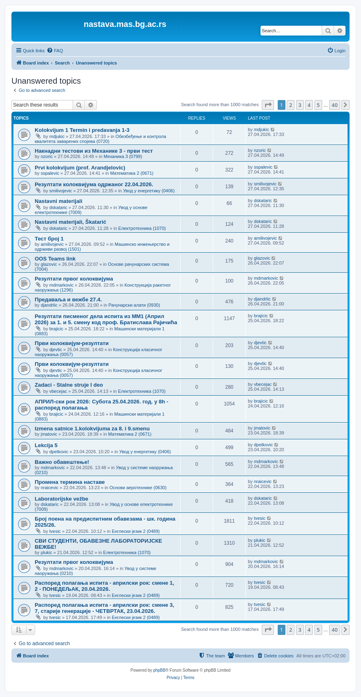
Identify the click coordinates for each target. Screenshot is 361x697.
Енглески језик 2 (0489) (136, 531)
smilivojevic (60, 190)
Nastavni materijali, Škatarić (70, 222)
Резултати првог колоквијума (74, 279)
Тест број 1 (49, 239)
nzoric (47, 156)
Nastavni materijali (58, 201)
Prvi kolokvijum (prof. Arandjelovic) (80, 168)
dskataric (58, 207)
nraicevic (49, 487)
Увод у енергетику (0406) (148, 190)
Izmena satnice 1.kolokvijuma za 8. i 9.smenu (92, 428)
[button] (268, 105)
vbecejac (58, 391)
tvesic (55, 531)
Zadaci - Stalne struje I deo (69, 385)
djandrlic (49, 305)
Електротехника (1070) (142, 228)
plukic (46, 552)
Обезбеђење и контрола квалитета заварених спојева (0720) (100, 139)
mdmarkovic (61, 285)
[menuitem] (55, 51)
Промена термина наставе (70, 482)
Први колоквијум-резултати (72, 343)
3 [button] (300, 105)
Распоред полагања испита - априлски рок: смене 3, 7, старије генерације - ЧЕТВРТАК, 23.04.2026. (104, 608)
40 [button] (335, 105)
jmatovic (49, 434)
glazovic (49, 264)
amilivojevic (52, 244)
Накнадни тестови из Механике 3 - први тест (94, 151)
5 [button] (318, 105)
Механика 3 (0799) (123, 156)
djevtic (55, 349)
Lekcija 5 (46, 445)
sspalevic (50, 173)
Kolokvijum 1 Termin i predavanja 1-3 (82, 130)
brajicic (56, 328)
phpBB (159, 670)
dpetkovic (58, 451)
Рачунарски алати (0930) (134, 305)
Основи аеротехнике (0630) (138, 487)
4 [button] (309, 105)
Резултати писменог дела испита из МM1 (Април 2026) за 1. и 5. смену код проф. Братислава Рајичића (106, 319)
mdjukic (57, 136)
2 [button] (290, 105)
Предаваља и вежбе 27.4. (68, 299)
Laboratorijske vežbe (61, 499)
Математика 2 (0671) (132, 173)
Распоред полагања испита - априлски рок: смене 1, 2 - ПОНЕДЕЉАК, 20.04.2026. (104, 586)
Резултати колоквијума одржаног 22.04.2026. (94, 184)
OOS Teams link (55, 259)
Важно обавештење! (62, 462)
